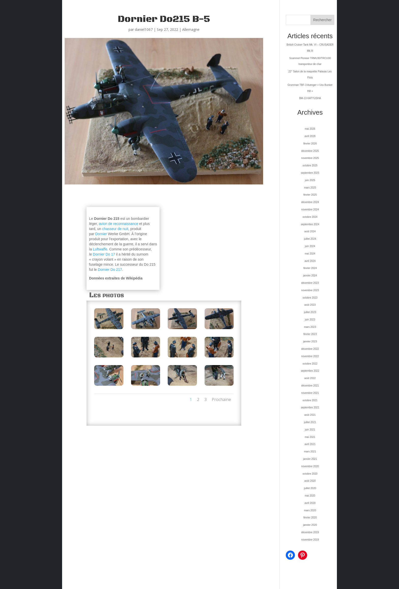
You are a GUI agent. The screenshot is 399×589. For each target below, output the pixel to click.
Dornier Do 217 (110, 269)
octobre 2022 (310, 363)
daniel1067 (144, 29)
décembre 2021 (310, 385)
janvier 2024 (310, 275)
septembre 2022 (310, 370)
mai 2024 (310, 253)
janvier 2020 (310, 525)
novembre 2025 (310, 158)
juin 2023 (310, 319)
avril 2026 (310, 136)
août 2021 (310, 414)
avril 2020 (310, 503)
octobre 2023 (310, 297)
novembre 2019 (310, 539)
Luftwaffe (100, 249)
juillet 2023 (310, 312)
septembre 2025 (310, 172)
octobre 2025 (310, 165)
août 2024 (310, 231)
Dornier (101, 234)
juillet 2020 (310, 488)
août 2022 (310, 378)
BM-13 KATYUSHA (310, 98)
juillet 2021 (310, 422)
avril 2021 (310, 444)
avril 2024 (310, 261)
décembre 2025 (310, 151)
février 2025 (310, 194)
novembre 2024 (310, 209)
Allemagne (191, 29)
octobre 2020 (310, 473)
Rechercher (322, 20)
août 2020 (310, 480)
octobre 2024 (310, 217)
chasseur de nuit (115, 229)
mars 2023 (310, 327)
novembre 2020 (310, 466)
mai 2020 (310, 495)
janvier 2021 (310, 459)
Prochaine (221, 399)
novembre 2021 (310, 393)
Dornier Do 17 (104, 254)
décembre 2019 (310, 532)
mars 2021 (310, 451)
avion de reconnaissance (118, 224)
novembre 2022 (310, 356)
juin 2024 (310, 246)
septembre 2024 (310, 224)
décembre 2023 (310, 283)
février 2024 (310, 268)
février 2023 (310, 334)
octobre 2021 (310, 400)
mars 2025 (310, 187)
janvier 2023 (310, 341)
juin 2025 (310, 180)
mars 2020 (310, 510)
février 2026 (310, 143)
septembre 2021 (310, 407)
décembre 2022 (310, 348)
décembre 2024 (310, 202)
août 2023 (310, 304)
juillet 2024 (310, 238)
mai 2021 (310, 437)
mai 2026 (310, 128)
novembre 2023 (310, 290)
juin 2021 (310, 429)
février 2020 (310, 517)
